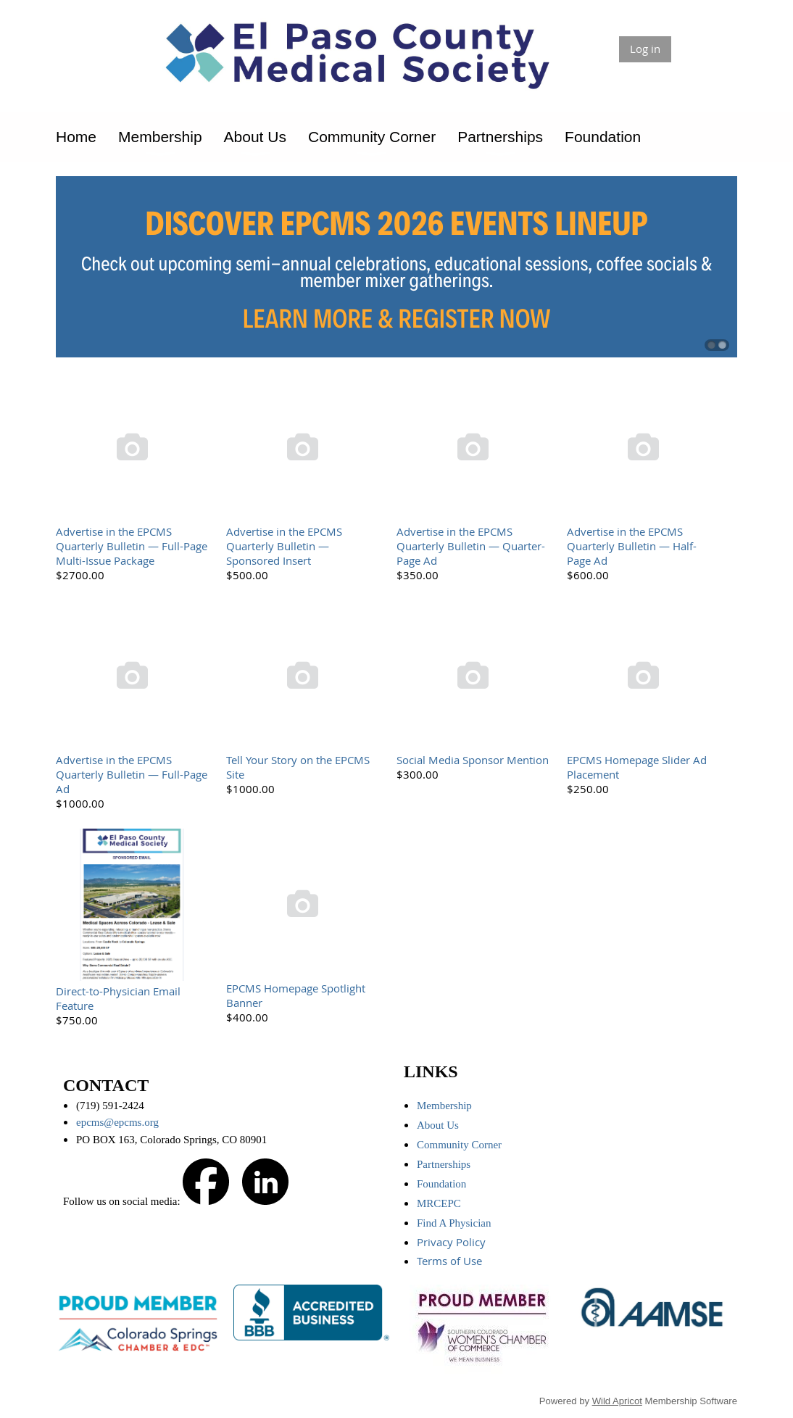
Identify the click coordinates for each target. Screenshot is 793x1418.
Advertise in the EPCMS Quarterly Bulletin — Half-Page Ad (632, 546)
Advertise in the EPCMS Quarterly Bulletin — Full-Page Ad (131, 774)
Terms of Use (451, 1260)
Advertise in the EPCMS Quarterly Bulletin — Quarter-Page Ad (470, 546)
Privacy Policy (453, 1242)
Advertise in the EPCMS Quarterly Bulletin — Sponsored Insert (284, 546)
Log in (645, 48)
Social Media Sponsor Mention (472, 759)
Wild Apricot (617, 1401)
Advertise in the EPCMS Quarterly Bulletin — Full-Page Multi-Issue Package (131, 546)
